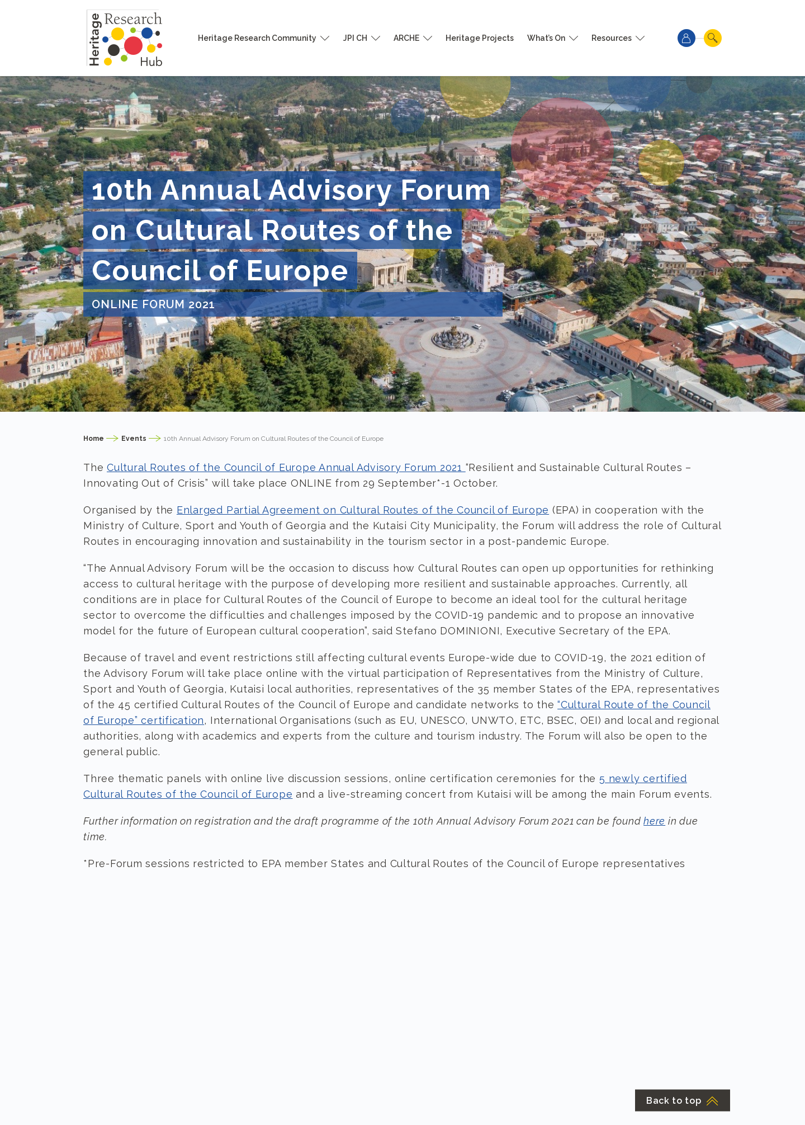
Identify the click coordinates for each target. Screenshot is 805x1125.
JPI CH (355, 38)
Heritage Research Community (257, 38)
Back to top (682, 1100)
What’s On (546, 38)
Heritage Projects (480, 38)
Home (93, 439)
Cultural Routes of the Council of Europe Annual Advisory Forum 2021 (286, 467)
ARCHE (406, 38)
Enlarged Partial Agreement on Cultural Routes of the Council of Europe (363, 510)
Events (133, 439)
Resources (611, 38)
